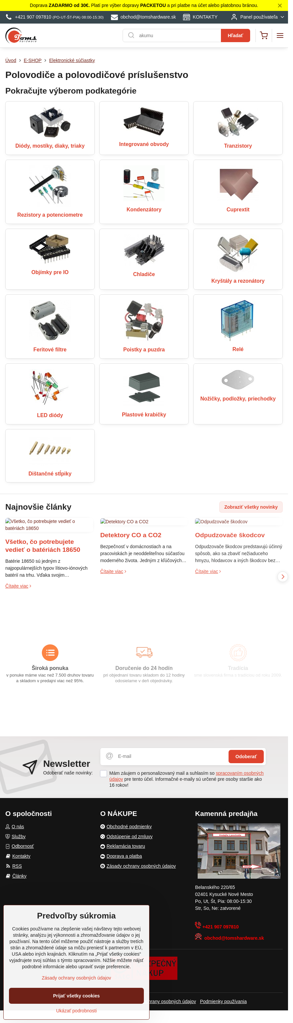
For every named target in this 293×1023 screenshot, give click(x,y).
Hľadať (235, 35)
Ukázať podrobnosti (76, 1011)
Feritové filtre (50, 349)
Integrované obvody (144, 144)
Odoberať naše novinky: (68, 772)
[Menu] (280, 35)
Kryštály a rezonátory (237, 281)
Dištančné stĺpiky (50, 473)
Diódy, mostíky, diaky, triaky (49, 146)
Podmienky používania (223, 1001)
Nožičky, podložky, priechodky (238, 399)
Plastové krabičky (144, 414)
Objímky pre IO (49, 272)
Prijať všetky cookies (76, 996)
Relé (238, 349)
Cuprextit (238, 209)
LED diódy (50, 415)
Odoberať (246, 756)
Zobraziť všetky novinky (251, 507)
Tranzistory (238, 146)
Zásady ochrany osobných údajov (161, 1001)
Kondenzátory (144, 209)
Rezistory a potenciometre (50, 215)
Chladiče (144, 274)
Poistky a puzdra (144, 349)
